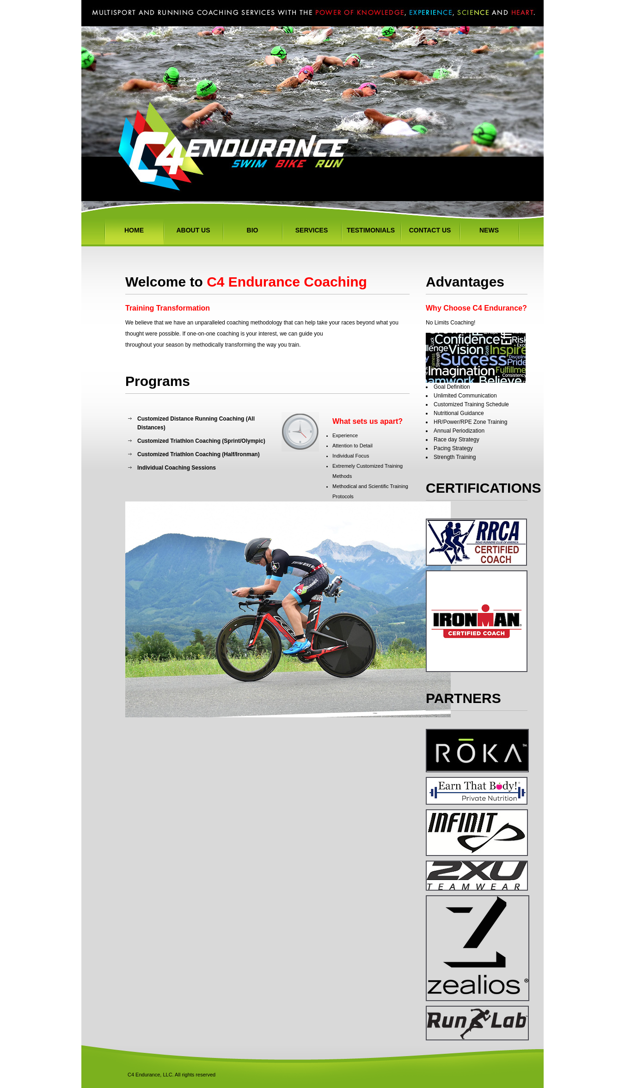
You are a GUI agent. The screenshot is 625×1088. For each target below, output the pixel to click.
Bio (252, 230)
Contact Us (430, 230)
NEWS (489, 230)
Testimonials (371, 230)
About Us (193, 230)
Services (311, 230)
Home (134, 230)
